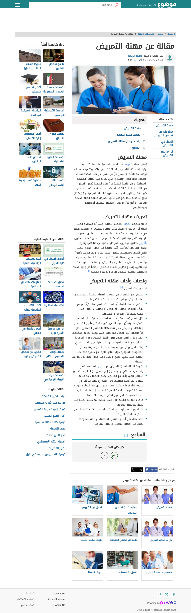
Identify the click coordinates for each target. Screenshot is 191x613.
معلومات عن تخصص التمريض (163, 133)
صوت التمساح (57, 428)
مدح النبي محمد (56, 435)
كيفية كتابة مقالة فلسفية (49, 422)
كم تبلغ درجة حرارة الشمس (49, 409)
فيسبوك (153, 469)
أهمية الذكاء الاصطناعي (51, 441)
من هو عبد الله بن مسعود (50, 403)
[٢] (89, 271)
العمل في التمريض (167, 143)
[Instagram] (159, 594)
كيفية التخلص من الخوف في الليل (45, 454)
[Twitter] (166, 594)
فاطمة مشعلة (135, 56)
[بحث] (116, 5)
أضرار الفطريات (56, 448)
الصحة (127, 223)
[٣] (121, 287)
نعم (114, 455)
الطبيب (101, 366)
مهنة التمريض (164, 125)
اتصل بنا (30, 593)
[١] (132, 207)
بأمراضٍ (143, 243)
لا (104, 455)
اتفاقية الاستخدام (25, 599)
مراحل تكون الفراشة (53, 396)
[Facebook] (173, 594)
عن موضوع (59, 593)
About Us (60, 605)
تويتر (141, 469)
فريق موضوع (27, 605)
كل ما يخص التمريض (166, 153)
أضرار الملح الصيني (54, 416)
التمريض (128, 164)
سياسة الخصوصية (56, 599)
